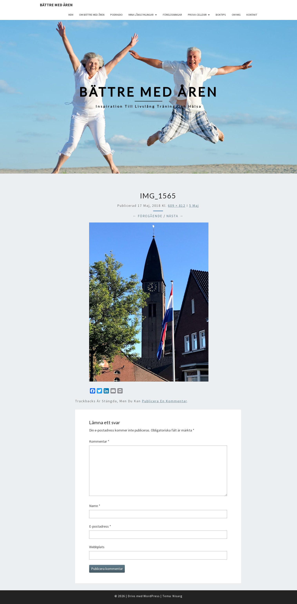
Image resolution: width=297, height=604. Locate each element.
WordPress (151, 596)
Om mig (236, 14)
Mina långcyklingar (141, 14)
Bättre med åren (56, 4)
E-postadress (100, 526)
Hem (70, 14)
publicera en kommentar (164, 401)
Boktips (221, 14)
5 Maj (194, 205)
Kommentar (99, 441)
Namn (94, 506)
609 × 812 (176, 205)
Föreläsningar (172, 14)
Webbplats (96, 547)
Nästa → (174, 216)
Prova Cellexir (197, 14)
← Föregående (147, 216)
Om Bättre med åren (91, 14)
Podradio (116, 14)
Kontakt (251, 14)
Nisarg (177, 596)
